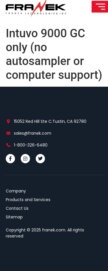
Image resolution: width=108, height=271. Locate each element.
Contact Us (17, 208)
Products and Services (28, 200)
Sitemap (14, 217)
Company (16, 191)
